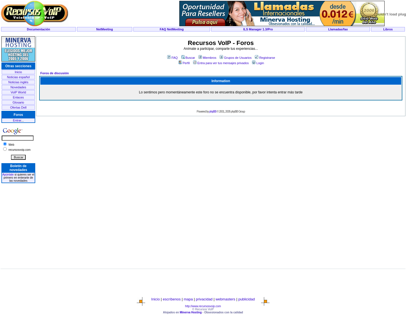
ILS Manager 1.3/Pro (258, 29)
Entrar (17, 120)
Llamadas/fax (338, 29)
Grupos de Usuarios (235, 57)
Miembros (207, 57)
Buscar (188, 57)
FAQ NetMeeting (172, 29)
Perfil (184, 63)
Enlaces (18, 97)
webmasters (225, 299)
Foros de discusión (54, 73)
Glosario (18, 102)
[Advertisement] (203, 34)
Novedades (18, 87)
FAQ (172, 57)
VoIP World (18, 92)
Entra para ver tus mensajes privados (221, 63)
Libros (388, 29)
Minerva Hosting (191, 312)
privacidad (204, 299)
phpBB (212, 111)
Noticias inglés (18, 82)
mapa (188, 299)
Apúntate (8, 174)
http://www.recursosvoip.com (203, 306)
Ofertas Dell (18, 107)
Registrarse (265, 57)
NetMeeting (104, 29)
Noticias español (18, 77)
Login (258, 63)
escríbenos (172, 299)
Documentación (38, 29)
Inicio (18, 72)
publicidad (246, 299)
